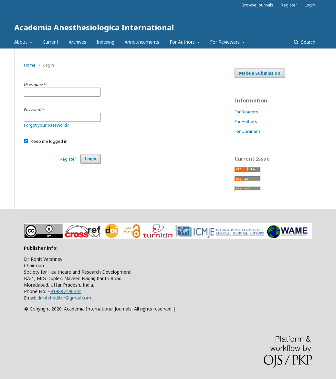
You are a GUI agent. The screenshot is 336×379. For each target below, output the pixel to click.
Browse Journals (257, 5)
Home (30, 65)
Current (50, 42)
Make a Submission (259, 73)
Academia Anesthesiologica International (94, 27)
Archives (77, 42)
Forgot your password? (46, 125)
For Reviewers (225, 42)
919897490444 (65, 291)
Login (310, 5)
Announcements (142, 42)
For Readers (246, 112)
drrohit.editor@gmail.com (64, 298)
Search (307, 42)
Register (289, 5)
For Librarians (248, 131)
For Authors (183, 42)
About (21, 42)
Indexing (105, 42)
